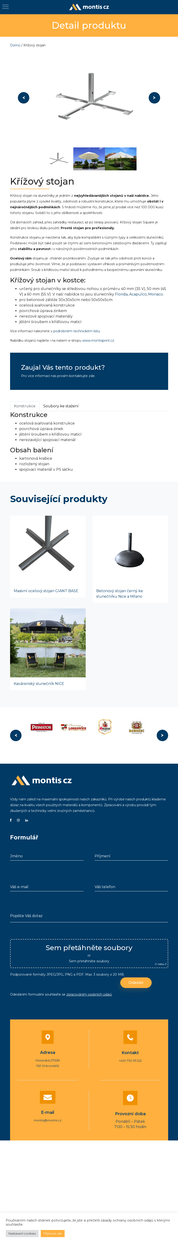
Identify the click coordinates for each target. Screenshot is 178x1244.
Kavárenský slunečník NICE (39, 683)
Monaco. (156, 294)
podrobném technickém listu (76, 331)
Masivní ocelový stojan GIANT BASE (46, 591)
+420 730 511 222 (130, 1060)
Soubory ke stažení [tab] (61, 406)
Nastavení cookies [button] (22, 1233)
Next (154, 98)
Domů (15, 45)
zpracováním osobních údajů (89, 994)
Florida (121, 294)
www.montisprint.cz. (98, 340)
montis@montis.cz (47, 1120)
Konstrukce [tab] (25, 406)
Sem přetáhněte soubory (89, 961)
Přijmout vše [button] (53, 1233)
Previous (23, 98)
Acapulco (138, 294)
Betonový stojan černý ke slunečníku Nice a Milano (119, 594)
